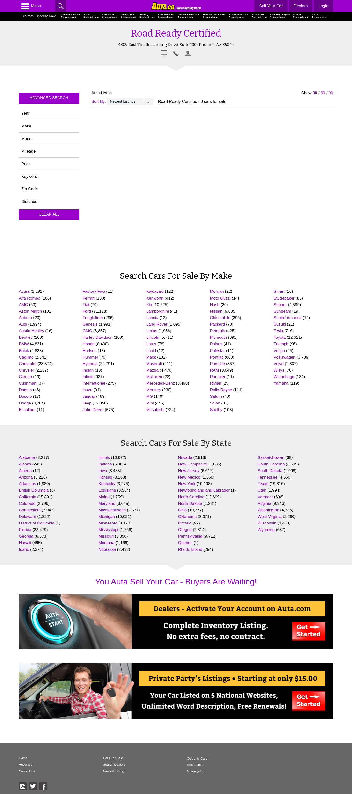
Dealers (300, 6)
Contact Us (27, 771)
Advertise (25, 765)
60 (323, 93)
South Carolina (271, 464)
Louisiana (107, 490)
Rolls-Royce (221, 390)
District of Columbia (36, 523)
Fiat (85, 304)
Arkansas (27, 483)
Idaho (24, 549)
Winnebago (284, 377)
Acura (24, 291)
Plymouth (218, 337)
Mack (151, 357)
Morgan (217, 291)
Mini (150, 403)
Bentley (26, 337)
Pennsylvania (190, 536)
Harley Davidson (97, 337)
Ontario (185, 523)
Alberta (25, 470)
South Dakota (270, 470)
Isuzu (87, 390)
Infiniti (87, 377)
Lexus (151, 331)
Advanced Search (49, 98)
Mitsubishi (155, 409)
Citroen (25, 377)
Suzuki (280, 324)
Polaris (216, 344)
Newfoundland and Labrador (204, 490)
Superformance (288, 317)
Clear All (49, 214)
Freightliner (92, 317)
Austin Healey (31, 331)
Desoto (25, 396)
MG (149, 396)
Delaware (27, 516)
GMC (87, 331)
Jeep (86, 403)
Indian (88, 370)
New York (187, 483)
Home (23, 758)
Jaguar (88, 396)
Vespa (279, 350)
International (93, 383)
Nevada (185, 457)
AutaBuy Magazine (299, 770)
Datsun (25, 390)
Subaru (280, 304)
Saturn (216, 396)
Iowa (102, 470)
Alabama (27, 457)
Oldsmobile (220, 317)
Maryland (106, 503)
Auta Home (101, 93)
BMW (24, 344)
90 (331, 93)
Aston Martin (30, 311)
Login (323, 6)
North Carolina (191, 497)
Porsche (217, 363)
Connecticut (29, 510)
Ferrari (88, 298)
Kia (149, 304)
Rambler (217, 377)
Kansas (105, 477)
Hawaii (25, 542)
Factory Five (93, 291)
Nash (215, 304)
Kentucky (106, 483)
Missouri (106, 536)
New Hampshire (192, 464)
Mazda (152, 370)
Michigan (106, 516)
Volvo (279, 363)
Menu (31, 6)
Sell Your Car (271, 6)
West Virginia (270, 516)
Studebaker (284, 298)
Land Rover (157, 324)
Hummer (90, 357)
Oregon (185, 529)
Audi (23, 324)
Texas (263, 483)
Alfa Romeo (29, 298)
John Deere (93, 409)
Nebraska (107, 549)
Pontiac (217, 357)
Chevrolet (28, 363)
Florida (25, 529)
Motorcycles (188, 771)
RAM (214, 370)
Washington (268, 510)
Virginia (264, 503)
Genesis (89, 324)
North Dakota (190, 503)
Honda (88, 344)
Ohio (182, 510)
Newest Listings (110, 771)
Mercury (153, 390)
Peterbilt (217, 331)
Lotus (151, 344)
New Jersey (188, 470)
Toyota (280, 337)
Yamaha (281, 383)
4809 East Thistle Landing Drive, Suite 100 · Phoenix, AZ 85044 (176, 44)
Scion (215, 403)
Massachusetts (112, 510)
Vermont (265, 497)
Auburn (25, 317)
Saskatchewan (271, 457)
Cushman (28, 383)
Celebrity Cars (189, 758)
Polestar (217, 350)
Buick (24, 350)
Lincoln (152, 337)
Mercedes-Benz (160, 383)
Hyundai (89, 363)
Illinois (104, 457)
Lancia (152, 317)
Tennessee (268, 477)
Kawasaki (155, 291)
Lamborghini (157, 311)
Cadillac (26, 357)
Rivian (215, 383)
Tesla (278, 331)
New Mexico (189, 477)
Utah (262, 490)
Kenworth (155, 298)
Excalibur (27, 409)
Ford (86, 311)
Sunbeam (282, 311)
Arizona (26, 477)
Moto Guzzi (220, 298)
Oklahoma (187, 516)
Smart (279, 291)
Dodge (25, 403)
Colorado (27, 503)
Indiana (105, 464)
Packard (217, 324)
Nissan (216, 311)
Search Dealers (110, 765)
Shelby (216, 409)
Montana (106, 542)
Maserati (154, 363)
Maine (104, 497)
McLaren (154, 377)
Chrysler (26, 370)
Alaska (25, 464)
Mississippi (108, 529)
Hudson (89, 350)
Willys (279, 370)
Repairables (188, 765)
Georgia (26, 536)
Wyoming (266, 529)
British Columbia (34, 490)
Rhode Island (190, 549)
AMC (23, 304)
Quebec (185, 542)
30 (315, 93)
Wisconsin (267, 523)
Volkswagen (284, 357)
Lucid (151, 350)
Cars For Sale (109, 758)
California (27, 497)
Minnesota (107, 523)
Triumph (281, 344)
